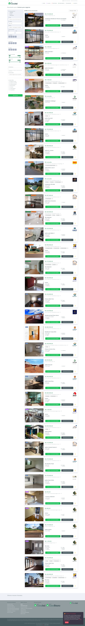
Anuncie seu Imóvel (24, 606)
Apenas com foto (13, 81)
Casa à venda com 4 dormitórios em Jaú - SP (53, 114)
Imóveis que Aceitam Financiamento (13, 609)
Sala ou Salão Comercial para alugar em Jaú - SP (53, 81)
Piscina (11, 87)
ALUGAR (11, 13)
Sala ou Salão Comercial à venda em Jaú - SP (53, 32)
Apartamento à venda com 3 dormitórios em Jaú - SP (54, 575)
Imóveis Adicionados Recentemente (13, 608)
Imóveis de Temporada (11, 606)
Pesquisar (15, 95)
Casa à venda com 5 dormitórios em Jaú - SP (53, 180)
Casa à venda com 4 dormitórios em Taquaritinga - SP (54, 163)
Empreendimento (13, 84)
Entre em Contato (10, 612)
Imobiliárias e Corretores (11, 611)
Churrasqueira (12, 88)
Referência (10, 67)
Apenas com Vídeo (13, 82)
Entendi (66, 622)
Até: (16, 30)
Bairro (9, 25)
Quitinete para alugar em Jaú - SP (50, 542)
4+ (15, 36)
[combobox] (15, 19)
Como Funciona (23, 609)
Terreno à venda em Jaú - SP (50, 15)
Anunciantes (11, 72)
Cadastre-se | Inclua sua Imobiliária (26, 608)
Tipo (9, 17)
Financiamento (12, 85)
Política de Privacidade (25, 612)
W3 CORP (47, 624)
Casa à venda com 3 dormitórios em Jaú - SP (53, 147)
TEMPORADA (12, 15)
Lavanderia (12, 89)
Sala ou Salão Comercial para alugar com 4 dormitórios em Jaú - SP (57, 64)
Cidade (10, 21)
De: (8, 30)
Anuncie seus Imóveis (74, 0)
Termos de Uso (23, 611)
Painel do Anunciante (66, 0)
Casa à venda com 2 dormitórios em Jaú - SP (53, 213)
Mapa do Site (23, 613)
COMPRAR (11, 12)
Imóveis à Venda (10, 604)
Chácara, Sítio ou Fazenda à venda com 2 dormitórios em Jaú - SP (56, 345)
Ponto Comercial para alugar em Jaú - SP (52, 48)
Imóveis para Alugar (10, 605)
